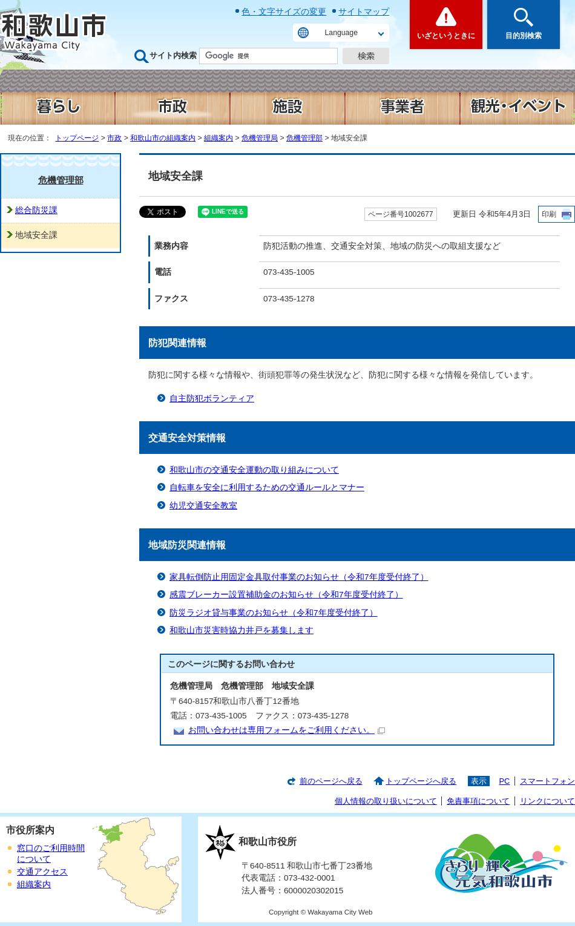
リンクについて (547, 801)
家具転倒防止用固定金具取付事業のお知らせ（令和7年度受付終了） (299, 577)
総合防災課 (36, 210)
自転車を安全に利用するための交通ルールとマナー (266, 487)
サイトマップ (363, 11)
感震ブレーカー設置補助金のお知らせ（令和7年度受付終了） (286, 594)
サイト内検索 (173, 55)
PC (504, 781)
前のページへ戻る (331, 781)
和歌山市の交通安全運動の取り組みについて (254, 469)
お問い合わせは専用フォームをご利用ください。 (286, 730)
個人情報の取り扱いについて (386, 801)
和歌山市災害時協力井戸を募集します (241, 630)
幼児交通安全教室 (203, 505)
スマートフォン (547, 781)
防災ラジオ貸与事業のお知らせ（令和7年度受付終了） (273, 612)
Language (341, 32)
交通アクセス (42, 871)
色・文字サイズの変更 (284, 11)
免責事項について (478, 801)
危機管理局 (260, 138)
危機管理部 (304, 138)
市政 (114, 138)
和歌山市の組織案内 (163, 138)
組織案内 (218, 138)
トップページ (77, 138)
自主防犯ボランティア (211, 398)
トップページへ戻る (421, 781)
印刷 (549, 214)
